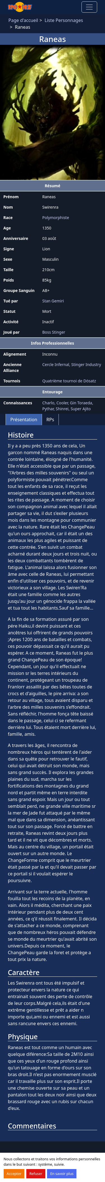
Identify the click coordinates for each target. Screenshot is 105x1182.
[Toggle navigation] (89, 7)
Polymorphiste (55, 217)
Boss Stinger (53, 332)
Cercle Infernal (55, 364)
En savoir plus (61, 1173)
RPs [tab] (50, 419)
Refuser (35, 1173)
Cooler (62, 402)
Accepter (14, 1173)
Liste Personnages (64, 20)
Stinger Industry (86, 364)
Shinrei (62, 408)
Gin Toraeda (81, 402)
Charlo (48, 402)
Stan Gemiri (53, 301)
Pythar (48, 408)
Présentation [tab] (23, 419)
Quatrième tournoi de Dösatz (69, 380)
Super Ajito (81, 408)
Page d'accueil (23, 20)
